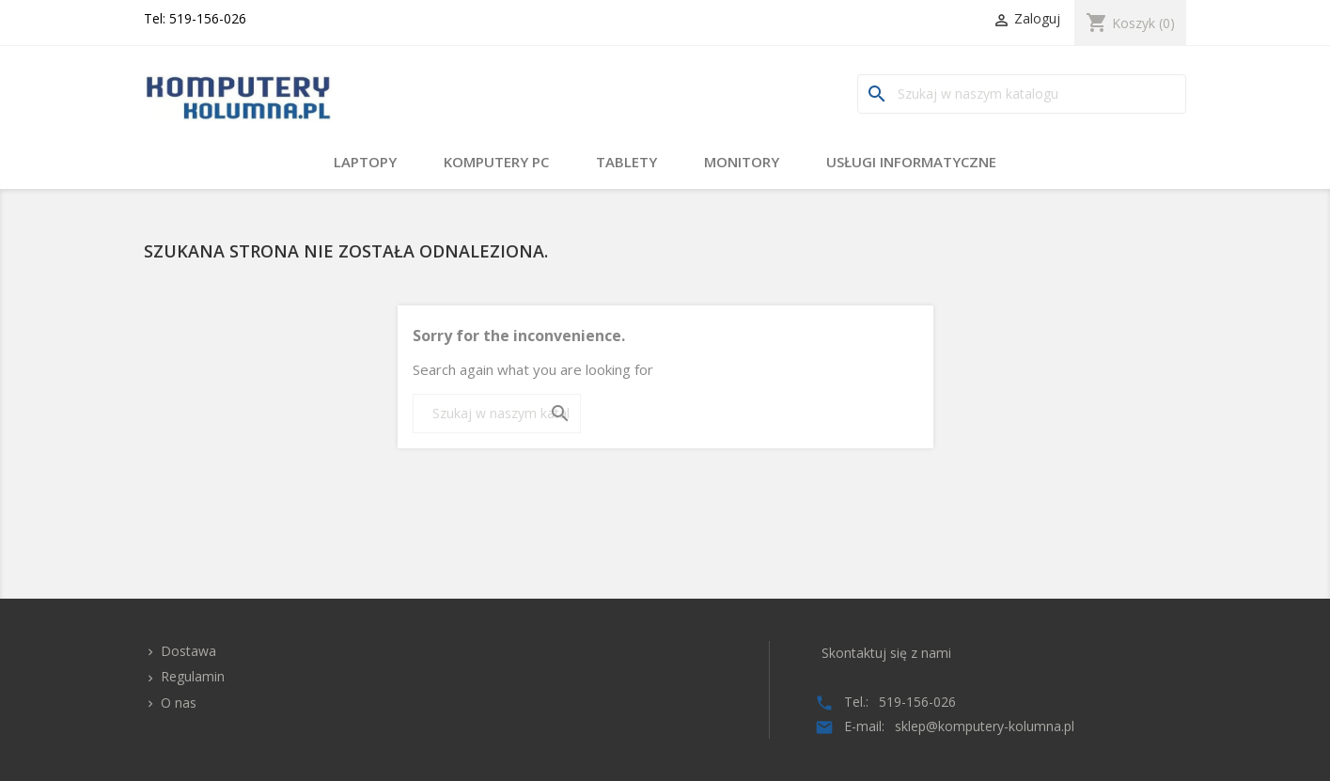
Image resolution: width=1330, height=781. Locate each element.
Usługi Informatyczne (911, 161)
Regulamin (191, 676)
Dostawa (186, 651)
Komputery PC (496, 161)
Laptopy (365, 161)
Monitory (741, 161)
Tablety (626, 161)
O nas (176, 702)
